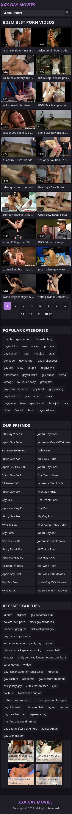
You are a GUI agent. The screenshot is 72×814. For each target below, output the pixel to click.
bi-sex (48, 396)
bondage (9, 360)
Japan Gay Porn (12, 442)
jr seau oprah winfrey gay (50, 700)
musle (64, 707)
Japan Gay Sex (11, 491)
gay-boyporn (11, 353)
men (24, 346)
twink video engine (29, 693)
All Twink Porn (46, 565)
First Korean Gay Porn (51, 524)
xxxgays (9, 657)
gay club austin (13, 707)
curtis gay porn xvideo (17, 664)
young (50, 643)
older (7, 410)
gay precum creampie (52, 679)
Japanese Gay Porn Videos (14, 509)
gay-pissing (56, 389)
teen (23, 403)
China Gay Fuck (12, 475)
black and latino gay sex (41, 707)
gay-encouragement (16, 389)
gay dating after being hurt (20, 728)
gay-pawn (10, 403)
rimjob (8, 339)
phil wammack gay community (22, 650)
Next (48, 314)
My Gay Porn (45, 516)
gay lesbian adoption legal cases (23, 671)
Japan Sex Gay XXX (14, 467)
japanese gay (38, 714)
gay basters (11, 679)
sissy (20, 367)
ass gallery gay (13, 686)
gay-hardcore (12, 396)
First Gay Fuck (46, 491)
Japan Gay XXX (11, 458)
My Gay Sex (9, 524)
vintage (8, 382)
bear (26, 353)
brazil (51, 353)
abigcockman (49, 728)
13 (38, 314)
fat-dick (19, 410)
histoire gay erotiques (17, 700)
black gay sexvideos (42, 622)
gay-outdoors (46, 410)
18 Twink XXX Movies (51, 574)
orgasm (21, 615)
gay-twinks (10, 346)
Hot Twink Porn (47, 500)
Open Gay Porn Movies (52, 590)
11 (22, 314)
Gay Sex (7, 500)
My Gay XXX (9, 590)
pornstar (49, 346)
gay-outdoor (24, 339)
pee (65, 403)
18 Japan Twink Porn (15, 450)
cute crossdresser (37, 686)
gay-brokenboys (47, 360)
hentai (63, 375)
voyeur (35, 346)
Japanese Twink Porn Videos (51, 542)
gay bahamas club (42, 615)
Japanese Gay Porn (14, 557)
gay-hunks (48, 375)
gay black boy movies (17, 636)
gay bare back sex (15, 714)
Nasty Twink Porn (13, 549)
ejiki (54, 686)
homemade (11, 375)
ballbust (9, 693)
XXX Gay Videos (12, 434)
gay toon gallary (14, 735)
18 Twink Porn (46, 549)
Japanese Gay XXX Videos (53, 442)
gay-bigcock (37, 403)
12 (30, 314)
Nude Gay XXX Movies (51, 582)
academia (28, 679)
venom (8, 615)
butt (30, 410)
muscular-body (26, 382)
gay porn (43, 508)
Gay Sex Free (10, 582)
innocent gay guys (15, 629)
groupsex (46, 382)
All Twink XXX (10, 483)
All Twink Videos (12, 565)
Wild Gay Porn (46, 458)
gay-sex (8, 367)
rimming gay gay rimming (20, 721)
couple (32, 367)
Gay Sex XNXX (11, 541)
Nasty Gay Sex (11, 516)
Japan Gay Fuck (11, 574)
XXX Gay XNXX (46, 557)
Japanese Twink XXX (50, 483)
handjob (39, 353)
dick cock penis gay (42, 629)
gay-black (39, 389)
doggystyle (47, 367)
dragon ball (53, 650)
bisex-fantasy (44, 339)
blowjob (54, 403)
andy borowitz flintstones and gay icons (42, 657)
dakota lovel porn (14, 622)
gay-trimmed (32, 396)
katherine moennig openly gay (22, 643)
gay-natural (26, 360)
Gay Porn (8, 533)
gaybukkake (29, 375)
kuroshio (53, 671)
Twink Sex (43, 450)
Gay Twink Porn (47, 475)
